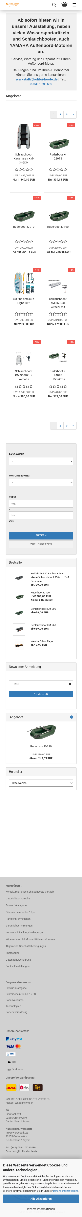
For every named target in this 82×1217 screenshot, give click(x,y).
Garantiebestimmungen (19, 925)
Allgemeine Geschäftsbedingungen (26, 946)
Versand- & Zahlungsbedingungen (25, 932)
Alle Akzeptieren (41, 1198)
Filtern (41, 535)
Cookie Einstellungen (17, 966)
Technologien (13, 1006)
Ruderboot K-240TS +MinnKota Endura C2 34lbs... (58, 375)
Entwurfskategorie (16, 905)
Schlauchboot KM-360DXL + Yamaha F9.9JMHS (24, 375)
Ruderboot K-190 (58, 226)
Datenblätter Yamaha (18, 898)
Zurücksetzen (41, 544)
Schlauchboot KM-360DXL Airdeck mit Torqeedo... (58, 303)
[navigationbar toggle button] (74, 5)
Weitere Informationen (41, 1209)
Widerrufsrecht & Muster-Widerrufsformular (31, 939)
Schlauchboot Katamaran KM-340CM (24, 158)
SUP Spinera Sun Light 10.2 (23, 301)
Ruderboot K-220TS (58, 156)
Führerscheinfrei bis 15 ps (20, 912)
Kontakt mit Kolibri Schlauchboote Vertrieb (30, 891)
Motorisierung (19, 475)
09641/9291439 (41, 84)
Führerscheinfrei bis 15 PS (21, 994)
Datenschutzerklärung (65, 1190)
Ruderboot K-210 (24, 226)
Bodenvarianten (14, 1000)
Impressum (12, 952)
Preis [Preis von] (12, 497)
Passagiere (16, 454)
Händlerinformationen (18, 918)
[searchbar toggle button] (54, 5)
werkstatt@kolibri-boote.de (37, 79)
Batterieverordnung (16, 1012)
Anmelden (41, 694)
